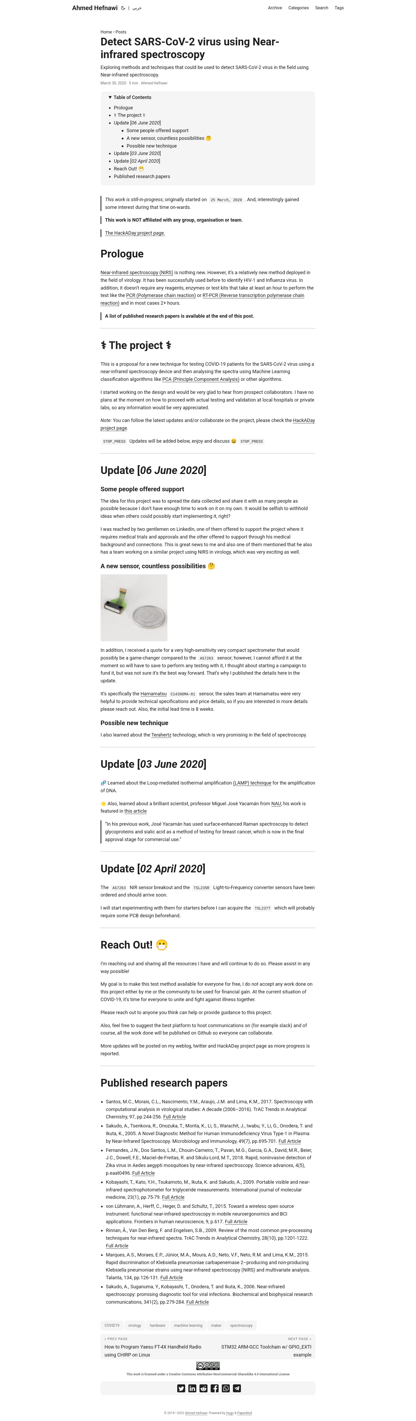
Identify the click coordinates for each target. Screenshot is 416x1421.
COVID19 (112, 1325)
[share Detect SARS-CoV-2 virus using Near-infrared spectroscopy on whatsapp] (226, 1389)
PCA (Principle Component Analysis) (201, 379)
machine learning (188, 1325)
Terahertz (161, 735)
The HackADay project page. (135, 233)
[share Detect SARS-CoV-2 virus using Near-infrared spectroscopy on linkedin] (192, 1389)
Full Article (174, 1116)
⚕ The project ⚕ (129, 115)
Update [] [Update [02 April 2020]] (137, 161)
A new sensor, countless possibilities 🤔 (169, 138)
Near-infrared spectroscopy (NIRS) (137, 272)
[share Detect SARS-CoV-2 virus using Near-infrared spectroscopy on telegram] (237, 1389)
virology (134, 1325)
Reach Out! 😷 (129, 168)
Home (106, 32)
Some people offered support (158, 130)
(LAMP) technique (252, 783)
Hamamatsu (154, 693)
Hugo (230, 1413)
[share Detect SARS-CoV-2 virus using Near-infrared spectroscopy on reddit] (203, 1389)
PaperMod (244, 1413)
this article (135, 811)
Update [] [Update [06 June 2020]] (137, 123)
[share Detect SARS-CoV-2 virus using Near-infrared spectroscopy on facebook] (215, 1389)
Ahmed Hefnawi (95, 8)
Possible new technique (152, 146)
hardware (157, 1325)
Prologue (123, 107)
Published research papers (142, 176)
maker (216, 1325)
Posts (121, 32)
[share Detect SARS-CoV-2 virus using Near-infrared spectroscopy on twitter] (181, 1389)
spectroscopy (241, 1325)
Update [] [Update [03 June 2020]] (137, 153)
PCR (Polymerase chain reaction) (161, 295)
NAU (276, 803)
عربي (137, 7)
